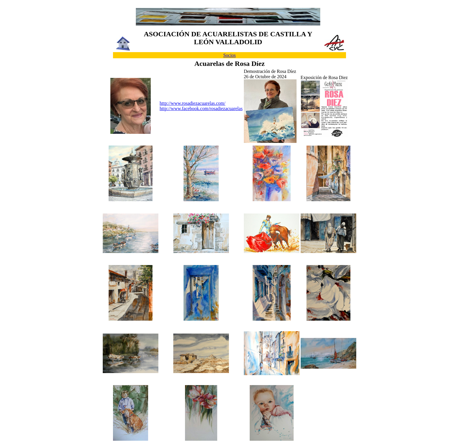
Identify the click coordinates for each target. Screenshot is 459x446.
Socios (229, 55)
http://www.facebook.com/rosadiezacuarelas (201, 108)
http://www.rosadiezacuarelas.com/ (192, 103)
